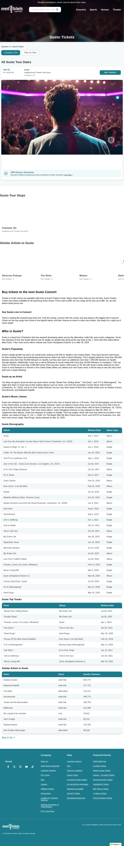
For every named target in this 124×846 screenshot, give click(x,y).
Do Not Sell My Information (77, 784)
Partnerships (46, 793)
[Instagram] (20, 767)
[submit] (57, 9)
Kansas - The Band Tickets (103, 775)
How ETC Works (73, 793)
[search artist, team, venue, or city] (45, 9)
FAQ (69, 766)
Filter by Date (30, 53)
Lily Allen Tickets (99, 766)
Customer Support (74, 761)
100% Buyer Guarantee (50, 766)
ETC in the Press (47, 811)
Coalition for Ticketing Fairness (49, 799)
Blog (42, 780)
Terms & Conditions (74, 771)
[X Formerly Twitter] (14, 767)
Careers (44, 784)
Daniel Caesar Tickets (101, 771)
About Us (44, 761)
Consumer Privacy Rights (77, 780)
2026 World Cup (99, 761)
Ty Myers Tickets (99, 793)
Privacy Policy (72, 775)
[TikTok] (33, 767)
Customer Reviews (48, 771)
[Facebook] (8, 767)
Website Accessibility (75, 789)
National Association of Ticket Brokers (50, 806)
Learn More (68, 175)
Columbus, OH (10, 53)
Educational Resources (76, 798)
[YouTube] (26, 767)
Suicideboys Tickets (101, 784)
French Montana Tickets (102, 798)
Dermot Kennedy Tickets (103, 780)
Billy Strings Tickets (101, 789)
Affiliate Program (47, 789)
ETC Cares (45, 775)
